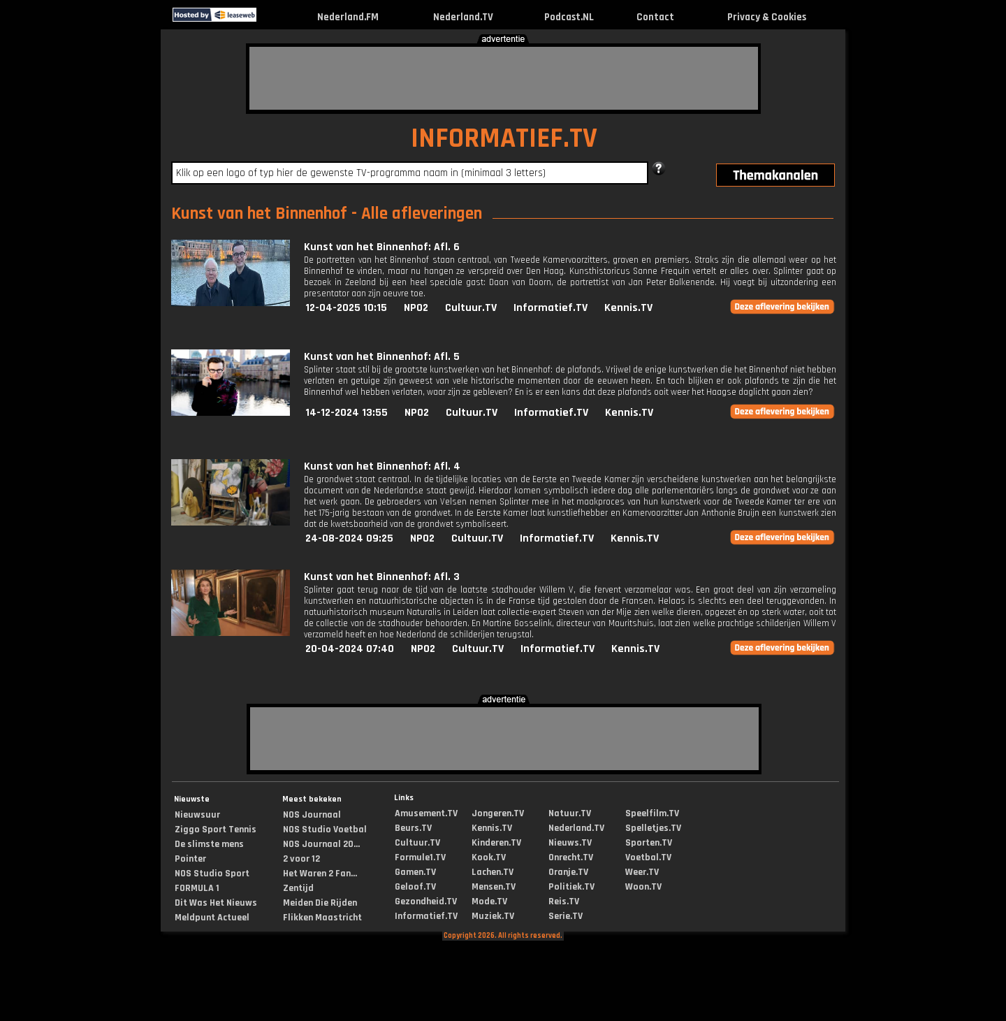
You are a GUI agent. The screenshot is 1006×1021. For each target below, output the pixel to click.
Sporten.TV (648, 843)
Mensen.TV (494, 887)
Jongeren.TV (498, 813)
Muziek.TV (493, 916)
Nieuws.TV (570, 843)
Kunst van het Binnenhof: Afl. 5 (382, 356)
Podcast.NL (569, 17)
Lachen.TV (492, 872)
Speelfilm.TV (652, 813)
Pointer (190, 859)
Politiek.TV (571, 887)
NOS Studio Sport (212, 873)
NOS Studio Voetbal (325, 829)
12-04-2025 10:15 (346, 307)
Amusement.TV (426, 813)
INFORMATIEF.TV (504, 139)
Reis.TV (563, 901)
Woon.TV (643, 887)
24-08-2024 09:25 (349, 538)
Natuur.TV (569, 813)
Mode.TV (489, 901)
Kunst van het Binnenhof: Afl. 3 (382, 577)
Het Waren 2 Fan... (320, 873)
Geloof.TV (415, 887)
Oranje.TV (568, 872)
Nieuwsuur (197, 815)
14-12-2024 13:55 (346, 412)
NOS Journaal (312, 815)
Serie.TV (565, 916)
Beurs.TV (413, 828)
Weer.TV (642, 872)
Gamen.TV (415, 872)
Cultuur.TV (471, 307)
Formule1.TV (420, 857)
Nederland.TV (463, 17)
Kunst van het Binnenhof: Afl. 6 (382, 247)
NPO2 (416, 307)
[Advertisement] (503, 78)
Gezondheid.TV (426, 901)
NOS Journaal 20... (321, 844)
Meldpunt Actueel (212, 917)
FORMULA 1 (197, 888)
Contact (655, 17)
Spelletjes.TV (653, 828)
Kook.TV (489, 857)
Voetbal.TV (648, 857)
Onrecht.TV (570, 857)
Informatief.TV (550, 307)
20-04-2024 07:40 (349, 649)
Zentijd (298, 888)
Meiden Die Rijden (320, 903)
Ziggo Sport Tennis (215, 829)
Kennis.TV (628, 307)
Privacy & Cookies (766, 17)
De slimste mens (209, 844)
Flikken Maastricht (322, 917)
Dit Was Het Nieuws (216, 903)
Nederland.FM (348, 17)
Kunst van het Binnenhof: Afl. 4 (382, 466)
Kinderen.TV (496, 843)
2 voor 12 (301, 859)
